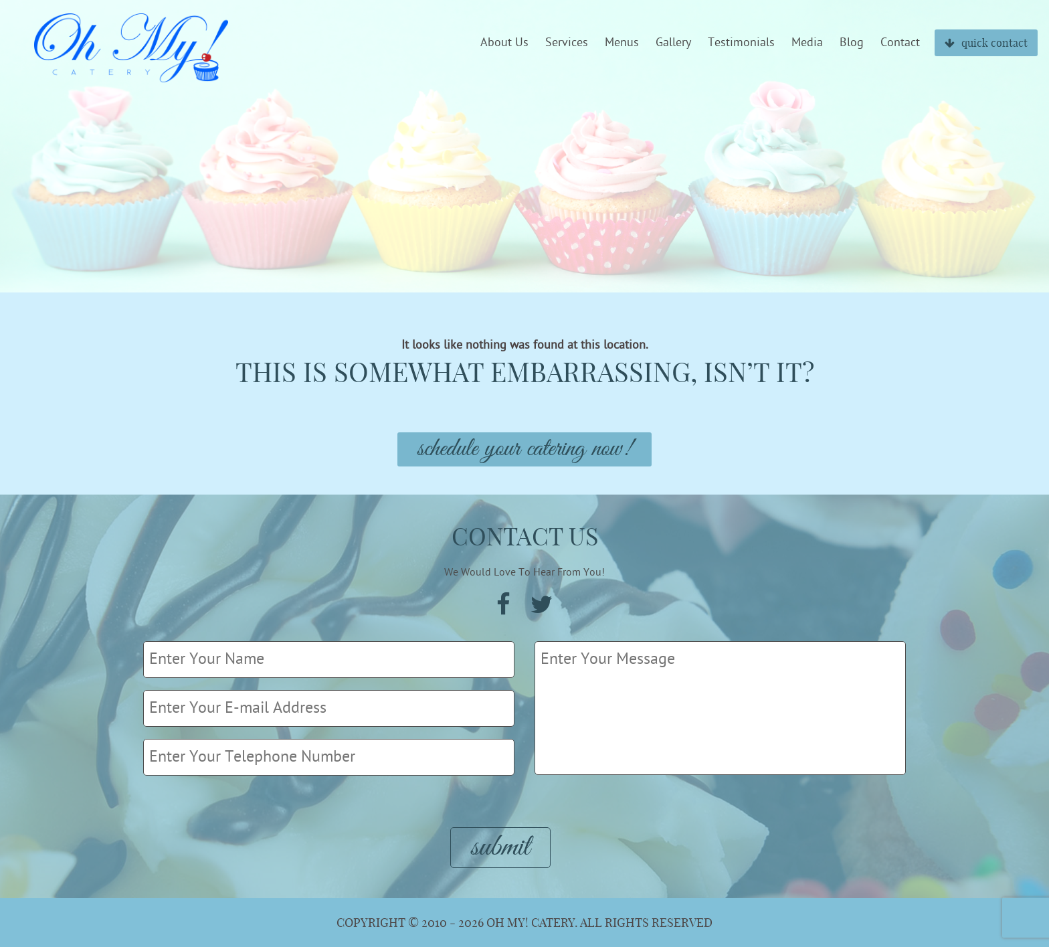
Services (566, 43)
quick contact (986, 43)
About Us (504, 43)
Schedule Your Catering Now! (524, 449)
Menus (622, 43)
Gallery (673, 43)
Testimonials (741, 43)
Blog (852, 43)
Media (807, 43)
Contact (900, 43)
